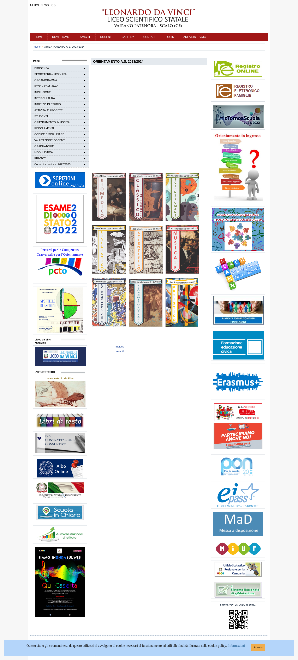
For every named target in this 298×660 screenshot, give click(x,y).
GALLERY (128, 36)
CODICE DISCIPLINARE (49, 134)
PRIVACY (40, 158)
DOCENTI (106, 36)
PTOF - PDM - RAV (46, 86)
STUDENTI (41, 116)
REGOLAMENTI (44, 128)
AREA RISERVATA (194, 36)
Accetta (258, 647)
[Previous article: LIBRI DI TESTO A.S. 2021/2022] (119, 346)
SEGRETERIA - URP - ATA (50, 74)
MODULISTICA (43, 152)
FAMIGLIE (84, 36)
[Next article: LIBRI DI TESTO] (120, 351)
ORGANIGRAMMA (45, 80)
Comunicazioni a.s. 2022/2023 (52, 164)
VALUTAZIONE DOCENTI (49, 140)
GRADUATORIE (44, 146)
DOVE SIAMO (60, 36)
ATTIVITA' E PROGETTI (48, 110)
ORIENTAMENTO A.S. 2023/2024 (118, 61)
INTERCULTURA (44, 98)
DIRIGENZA (41, 68)
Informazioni (236, 645)
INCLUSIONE (42, 92)
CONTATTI (149, 36)
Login (170, 36)
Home (39, 36)
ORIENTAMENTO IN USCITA (52, 122)
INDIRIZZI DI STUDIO (47, 104)
